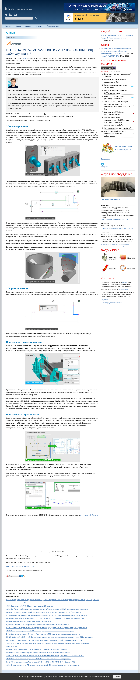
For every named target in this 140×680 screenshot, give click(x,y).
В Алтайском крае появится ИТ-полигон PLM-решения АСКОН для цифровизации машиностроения (43, 634)
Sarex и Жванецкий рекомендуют (111, 219)
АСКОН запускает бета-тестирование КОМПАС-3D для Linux (28, 621)
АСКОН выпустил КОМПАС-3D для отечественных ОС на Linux (29, 606)
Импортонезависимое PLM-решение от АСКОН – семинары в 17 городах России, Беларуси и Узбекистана (45, 618)
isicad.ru (124, 282)
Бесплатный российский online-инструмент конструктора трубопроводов (115, 133)
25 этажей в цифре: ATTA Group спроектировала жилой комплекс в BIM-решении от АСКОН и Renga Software (46, 615)
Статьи (18, 26)
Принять (117, 677)
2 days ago (125, 219)
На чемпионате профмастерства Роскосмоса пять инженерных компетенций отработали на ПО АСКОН (44, 640)
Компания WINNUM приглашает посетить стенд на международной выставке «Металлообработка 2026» (116, 51)
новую (23, 58)
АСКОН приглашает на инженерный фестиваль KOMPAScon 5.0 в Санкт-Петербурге (37, 649)
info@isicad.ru (123, 289)
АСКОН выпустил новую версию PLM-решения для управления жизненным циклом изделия (40, 631)
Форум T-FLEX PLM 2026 (110, 56)
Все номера (105, 159)
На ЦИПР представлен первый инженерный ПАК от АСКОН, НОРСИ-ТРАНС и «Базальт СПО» (41, 662)
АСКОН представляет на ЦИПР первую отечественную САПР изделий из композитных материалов (42, 665)
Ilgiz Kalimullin (105, 223)
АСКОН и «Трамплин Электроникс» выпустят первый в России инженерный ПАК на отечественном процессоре (47, 609)
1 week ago (121, 246)
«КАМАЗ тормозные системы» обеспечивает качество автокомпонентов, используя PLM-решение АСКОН (45, 656)
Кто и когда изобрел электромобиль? (117, 128)
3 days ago (130, 228)
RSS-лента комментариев (110, 200)
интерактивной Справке (89, 515)
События (38, 26)
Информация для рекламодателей (111, 303)
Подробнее (104, 299)
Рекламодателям (53, 26)
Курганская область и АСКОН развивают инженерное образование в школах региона (37, 625)
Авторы (28, 26)
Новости (8, 26)
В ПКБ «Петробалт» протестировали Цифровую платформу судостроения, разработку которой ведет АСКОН (46, 628)
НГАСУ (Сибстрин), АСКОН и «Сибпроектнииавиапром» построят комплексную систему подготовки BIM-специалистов (49, 637)
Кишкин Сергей (105, 205)
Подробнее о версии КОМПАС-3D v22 (20, 566)
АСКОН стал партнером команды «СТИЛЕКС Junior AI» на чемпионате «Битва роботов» (38, 659)
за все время (115, 71)
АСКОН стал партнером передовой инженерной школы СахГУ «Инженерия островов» (38, 653)
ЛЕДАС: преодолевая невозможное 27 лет (113, 228)
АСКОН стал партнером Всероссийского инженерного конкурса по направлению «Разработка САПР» (43, 612)
